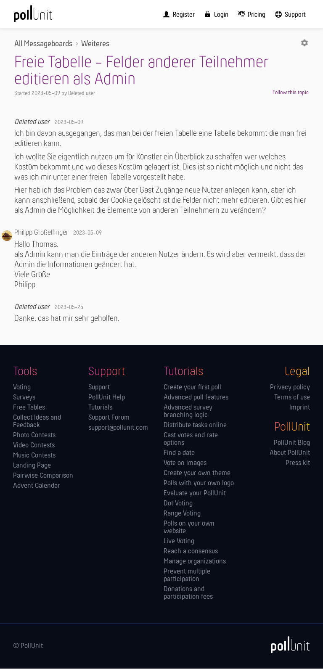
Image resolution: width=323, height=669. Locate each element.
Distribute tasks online (195, 426)
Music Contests (34, 456)
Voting (22, 388)
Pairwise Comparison (43, 476)
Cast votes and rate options (191, 439)
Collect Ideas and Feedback (37, 422)
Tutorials (100, 408)
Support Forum (109, 418)
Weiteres (95, 44)
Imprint (299, 408)
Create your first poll (192, 388)
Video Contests (34, 446)
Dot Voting (178, 504)
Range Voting (182, 514)
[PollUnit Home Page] (44, 17)
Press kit (298, 464)
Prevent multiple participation (187, 576)
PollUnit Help (106, 398)
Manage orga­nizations (195, 562)
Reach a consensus (191, 552)
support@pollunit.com (118, 428)
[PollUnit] (286, 645)
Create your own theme (197, 474)
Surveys (24, 398)
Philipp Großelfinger (41, 233)
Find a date (179, 453)
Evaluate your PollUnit (195, 494)
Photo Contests (34, 436)
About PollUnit (290, 453)
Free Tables (29, 408)
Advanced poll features (196, 398)
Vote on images (185, 464)
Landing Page (32, 466)
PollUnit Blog (292, 443)
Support (99, 388)
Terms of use (292, 398)
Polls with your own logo (199, 484)
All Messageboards (43, 44)
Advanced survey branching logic (188, 412)
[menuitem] (177, 14)
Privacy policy (290, 388)
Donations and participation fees (188, 593)
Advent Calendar (36, 486)
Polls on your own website (189, 528)
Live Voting (179, 542)
